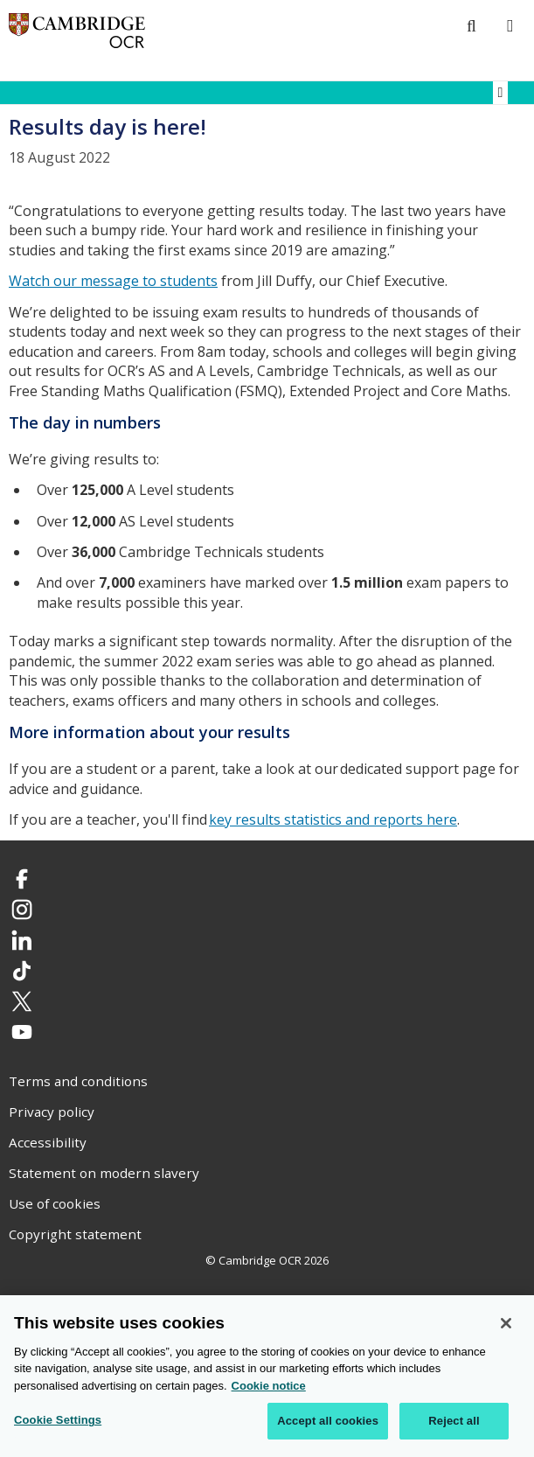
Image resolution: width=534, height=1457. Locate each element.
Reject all (453, 1422)
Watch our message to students (113, 280)
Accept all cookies (327, 1422)
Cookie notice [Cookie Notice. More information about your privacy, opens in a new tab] (269, 1387)
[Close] (506, 1325)
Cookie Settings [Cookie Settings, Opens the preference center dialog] (57, 1421)
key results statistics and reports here (333, 819)
